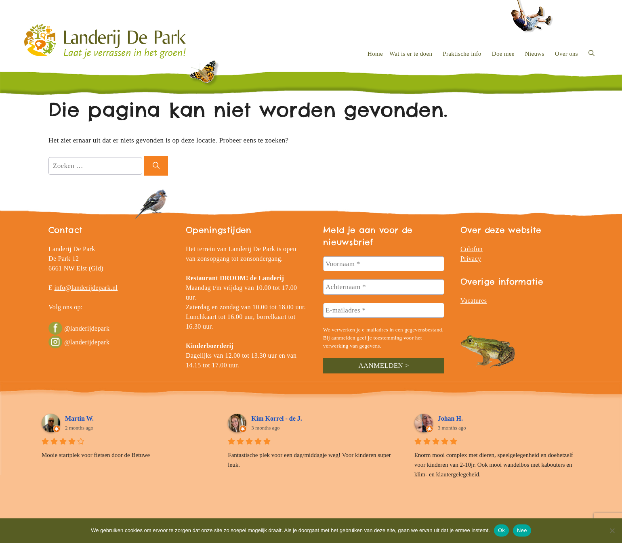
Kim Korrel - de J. (276, 418)
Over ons (566, 53)
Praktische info (462, 53)
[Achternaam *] (383, 287)
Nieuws (534, 53)
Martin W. (79, 418)
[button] (591, 54)
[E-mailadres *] (383, 310)
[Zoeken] (156, 166)
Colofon (471, 248)
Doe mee (503, 53)
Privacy (470, 258)
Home (375, 53)
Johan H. (450, 418)
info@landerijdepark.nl (86, 287)
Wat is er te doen (410, 53)
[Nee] (612, 530)
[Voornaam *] (383, 264)
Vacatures (473, 300)
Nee (522, 530)
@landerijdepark (78, 328)
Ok (501, 530)
